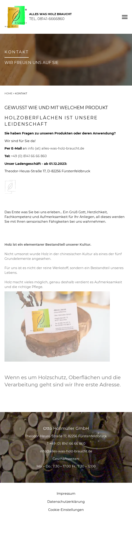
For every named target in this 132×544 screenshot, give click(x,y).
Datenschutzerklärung (66, 502)
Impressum (66, 494)
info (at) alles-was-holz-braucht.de (56, 148)
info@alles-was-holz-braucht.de (66, 451)
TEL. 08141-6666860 (47, 18)
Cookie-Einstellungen (66, 510)
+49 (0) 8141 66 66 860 (29, 156)
